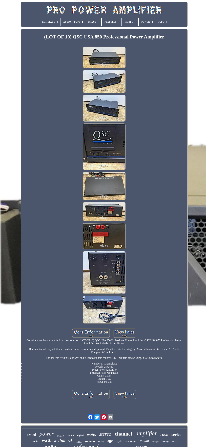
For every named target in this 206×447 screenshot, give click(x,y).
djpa (111, 441)
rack (164, 434)
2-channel (63, 440)
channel (123, 434)
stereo (105, 434)
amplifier (146, 433)
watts (91, 434)
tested (31, 435)
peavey (165, 441)
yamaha (90, 441)
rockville (130, 441)
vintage (155, 441)
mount (144, 441)
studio (35, 441)
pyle (119, 441)
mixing (101, 441)
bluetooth (60, 436)
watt (46, 440)
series (176, 434)
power (46, 433)
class (174, 441)
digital (80, 435)
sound (70, 435)
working (78, 442)
